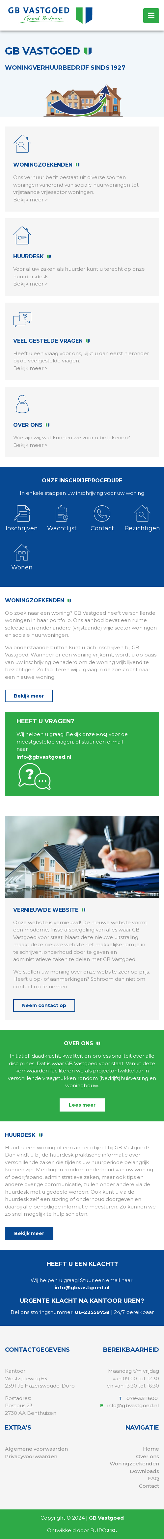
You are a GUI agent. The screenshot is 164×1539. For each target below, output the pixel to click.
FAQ (101, 734)
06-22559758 (92, 1312)
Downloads (144, 1471)
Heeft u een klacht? (82, 1264)
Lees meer (82, 1105)
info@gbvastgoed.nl (43, 757)
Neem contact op (44, 1005)
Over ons (147, 1456)
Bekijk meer (29, 696)
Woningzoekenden (134, 1463)
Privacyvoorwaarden (31, 1456)
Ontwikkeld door (82, 1530)
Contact (149, 1486)
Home (151, 1449)
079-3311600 (142, 1398)
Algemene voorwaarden (36, 1449)
